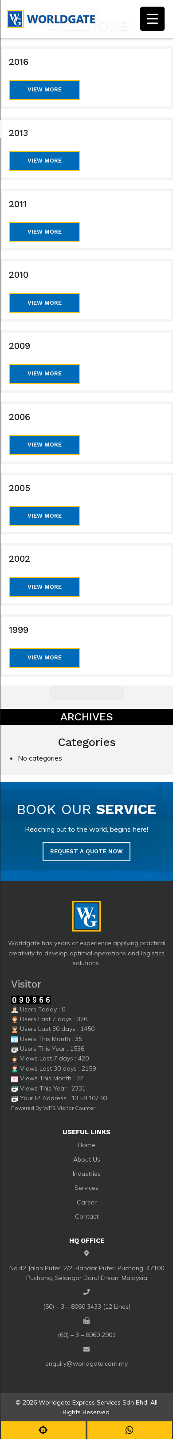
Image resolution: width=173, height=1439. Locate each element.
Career (87, 1202)
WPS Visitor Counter (69, 1108)
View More (45, 89)
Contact (86, 1216)
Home (86, 1145)
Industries (87, 1174)
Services (86, 1188)
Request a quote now (86, 851)
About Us (86, 1159)
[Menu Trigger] (152, 19)
